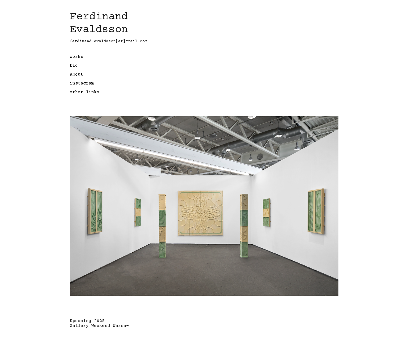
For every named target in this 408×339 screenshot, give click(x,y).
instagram (82, 83)
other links (84, 92)
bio (74, 65)
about (76, 74)
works (76, 56)
